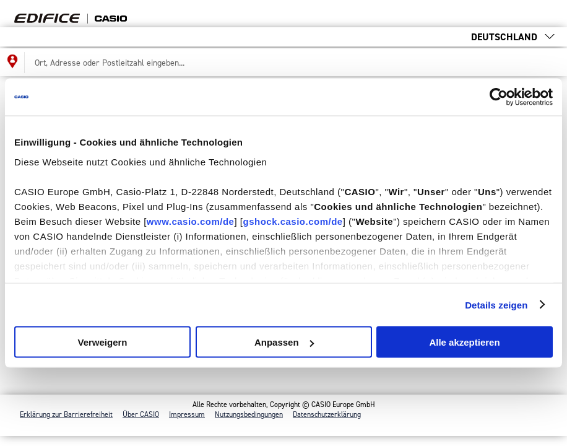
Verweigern (102, 342)
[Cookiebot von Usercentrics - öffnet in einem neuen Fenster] (498, 97)
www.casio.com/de (191, 221)
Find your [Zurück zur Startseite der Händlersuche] (89, 13)
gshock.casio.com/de (292, 221)
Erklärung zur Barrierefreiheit (66, 414)
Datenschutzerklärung (327, 414)
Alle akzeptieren (464, 342)
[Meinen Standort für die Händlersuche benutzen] (12, 62)
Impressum (187, 414)
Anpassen (284, 342)
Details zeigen (496, 304)
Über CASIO (141, 414)
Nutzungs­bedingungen (249, 414)
